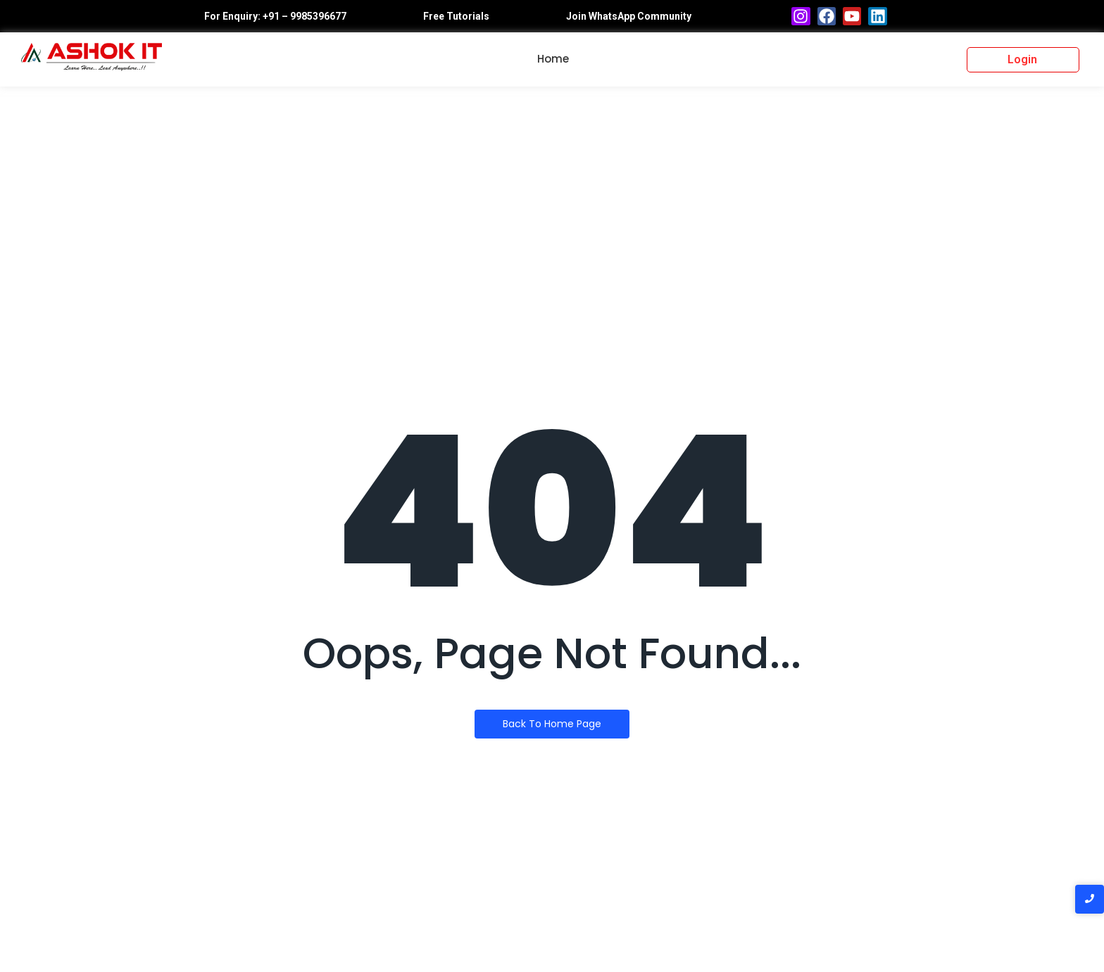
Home (553, 58)
